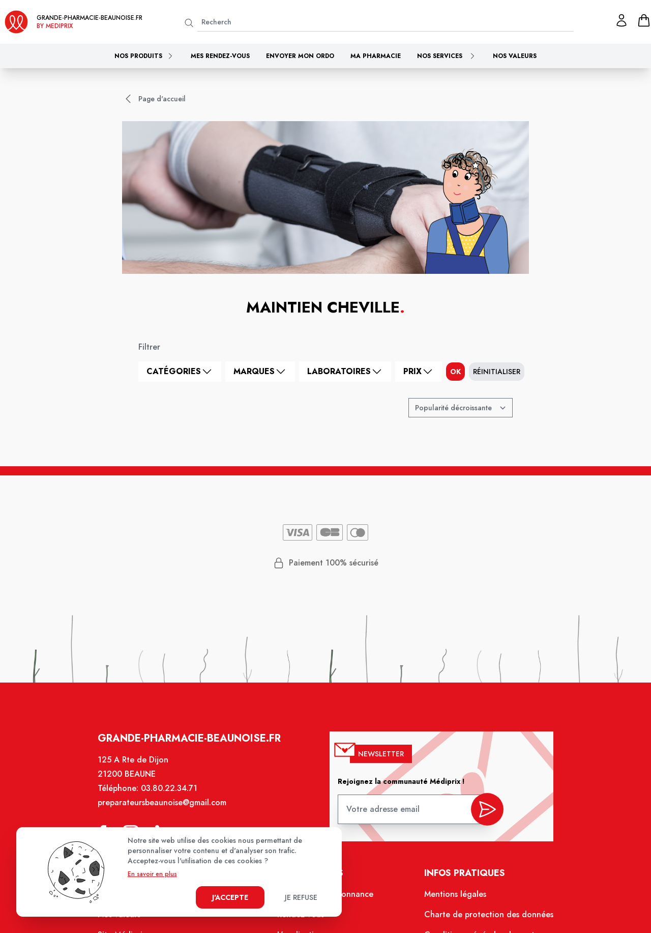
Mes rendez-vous (220, 56)
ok (455, 371)
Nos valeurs (515, 56)
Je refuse (301, 897)
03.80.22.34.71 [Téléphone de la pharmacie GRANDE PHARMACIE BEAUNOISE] (173, 796)
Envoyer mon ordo (300, 56)
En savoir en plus (152, 874)
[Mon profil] (621, 20)
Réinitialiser (496, 371)
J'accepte (230, 897)
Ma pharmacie (375, 56)
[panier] (644, 20)
